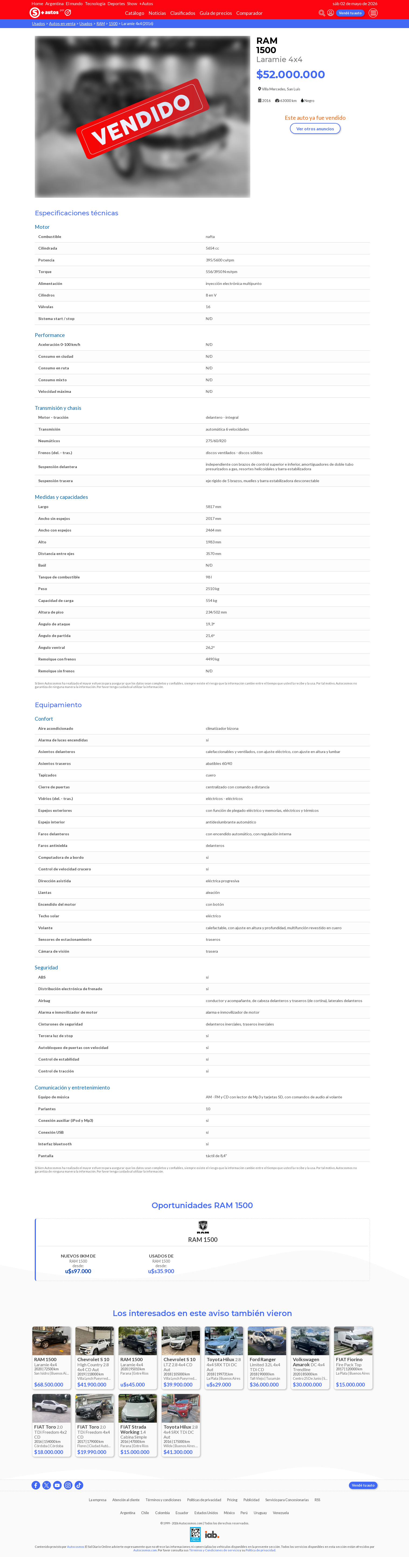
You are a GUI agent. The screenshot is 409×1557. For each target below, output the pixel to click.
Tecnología (95, 3)
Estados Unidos (206, 1513)
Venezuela (281, 1513)
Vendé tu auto (350, 13)
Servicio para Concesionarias (287, 1500)
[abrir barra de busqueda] (322, 13)
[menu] (373, 13)
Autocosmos (75, 1546)
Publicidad (251, 1500)
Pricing (232, 1500)
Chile (145, 1513)
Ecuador (182, 1513)
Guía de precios (216, 13)
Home (37, 3)
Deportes (116, 3)
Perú (244, 1513)
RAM (100, 23)
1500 (113, 23)
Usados (38, 23)
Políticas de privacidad (204, 1500)
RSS (317, 1500)
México (229, 1513)
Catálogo (134, 13)
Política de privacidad (260, 1550)
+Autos (146, 3)
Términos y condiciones (163, 1500)
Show (132, 3)
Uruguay (260, 1513)
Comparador (249, 13)
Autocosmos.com (145, 1550)
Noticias (157, 13)
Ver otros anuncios (315, 128)
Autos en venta (62, 23)
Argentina (54, 3)
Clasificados (182, 13)
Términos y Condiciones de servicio (214, 1550)
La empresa (97, 1500)
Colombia (162, 1513)
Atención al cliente (126, 1500)
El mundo (74, 3)
